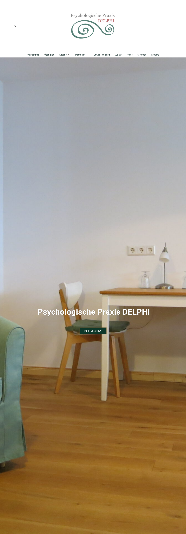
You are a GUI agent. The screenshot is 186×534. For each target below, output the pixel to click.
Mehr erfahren (93, 331)
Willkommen (33, 54)
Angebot (63, 54)
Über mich (49, 54)
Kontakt (155, 54)
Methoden (80, 54)
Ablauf (118, 54)
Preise (129, 54)
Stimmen (141, 54)
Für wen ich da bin (101, 54)
